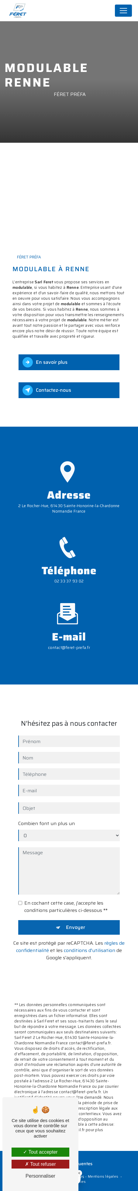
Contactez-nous (46, 390)
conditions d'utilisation (89, 942)
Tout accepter (40, 1152)
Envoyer (75, 919)
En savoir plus (44, 362)
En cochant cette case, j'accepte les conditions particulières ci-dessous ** (66, 899)
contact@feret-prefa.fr (69, 639)
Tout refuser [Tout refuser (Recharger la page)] (40, 1164)
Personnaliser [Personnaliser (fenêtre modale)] (40, 1176)
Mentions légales (103, 1176)
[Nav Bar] (123, 11)
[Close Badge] (79, 1173)
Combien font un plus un (46, 815)
